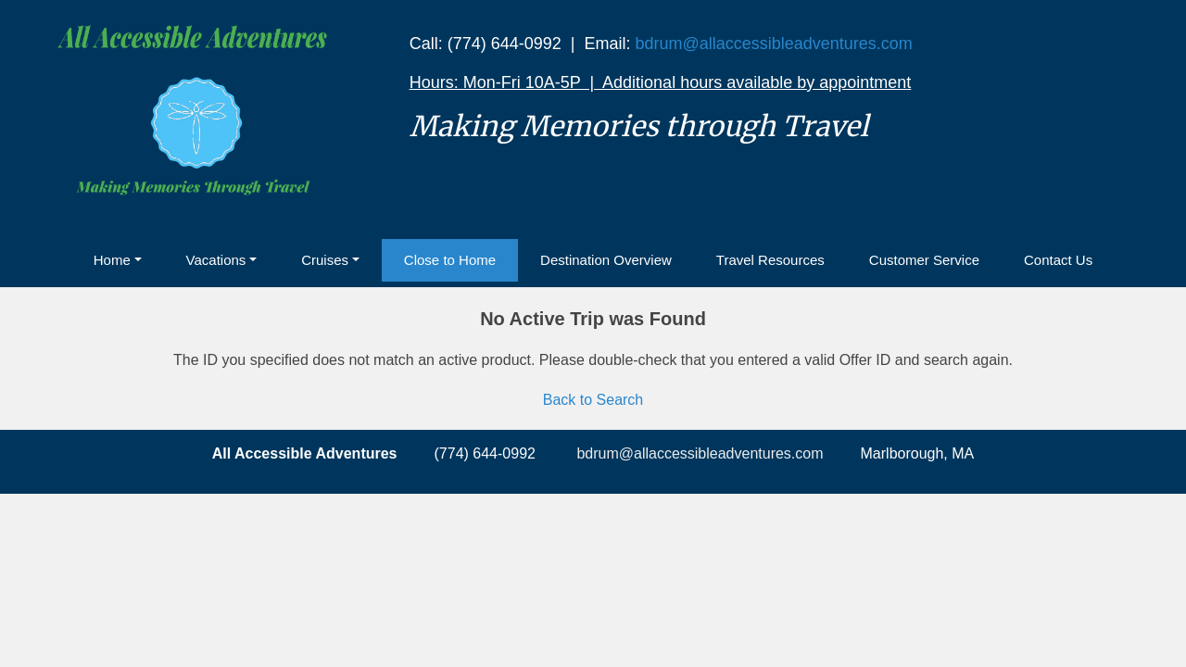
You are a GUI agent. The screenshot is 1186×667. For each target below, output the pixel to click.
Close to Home (450, 260)
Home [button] (112, 260)
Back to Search (593, 400)
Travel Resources (770, 260)
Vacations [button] (216, 260)
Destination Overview (606, 260)
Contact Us (1058, 260)
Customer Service (924, 260)
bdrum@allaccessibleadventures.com (773, 43)
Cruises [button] (324, 260)
